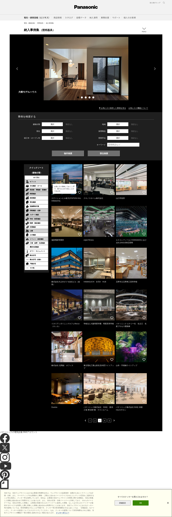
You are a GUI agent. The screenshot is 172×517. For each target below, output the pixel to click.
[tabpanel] (86, 68)
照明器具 (40, 23)
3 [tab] (86, 97)
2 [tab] (82, 97)
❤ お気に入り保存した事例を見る (112, 108)
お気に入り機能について (138, 108)
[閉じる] (168, 507)
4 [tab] (90, 97)
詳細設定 (122, 507)
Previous (17, 68)
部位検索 (104, 153)
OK (140, 507)
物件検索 (68, 153)
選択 (52, 124)
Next (154, 68)
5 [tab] (93, 97)
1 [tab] (78, 97)
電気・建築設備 (29, 23)
